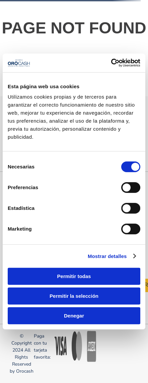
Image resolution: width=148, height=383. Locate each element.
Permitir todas (74, 276)
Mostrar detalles (107, 256)
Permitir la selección (74, 296)
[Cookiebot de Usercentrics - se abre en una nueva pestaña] (111, 62)
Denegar (74, 315)
